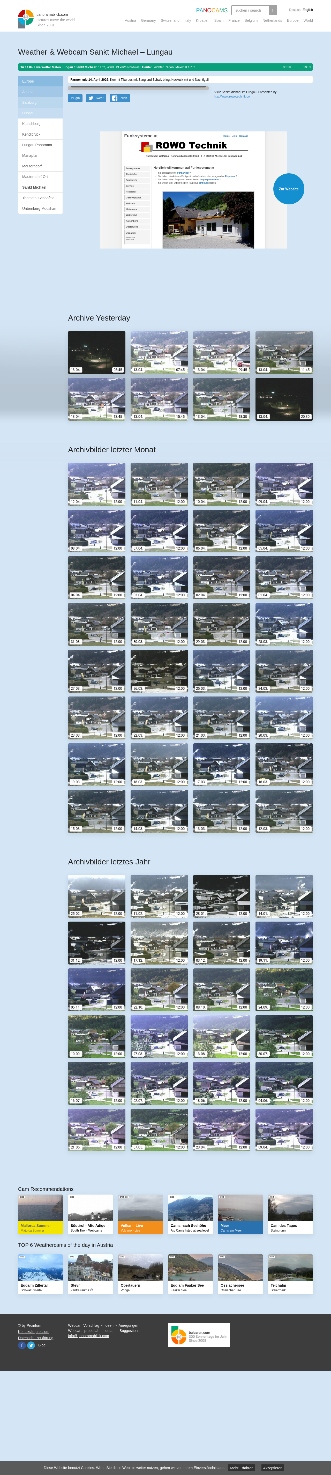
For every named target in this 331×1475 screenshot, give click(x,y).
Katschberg (31, 124)
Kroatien (202, 20)
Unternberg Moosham (39, 208)
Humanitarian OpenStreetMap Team (293, 177)
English (308, 10)
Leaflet (231, 177)
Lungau (28, 113)
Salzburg (29, 102)
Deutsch (294, 10)
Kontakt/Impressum (33, 1433)
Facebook (22, 1446)
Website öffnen (184, 290)
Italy (187, 20)
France (234, 20)
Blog (42, 1446)
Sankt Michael (34, 187)
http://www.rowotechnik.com (233, 189)
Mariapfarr (30, 155)
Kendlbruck (31, 134)
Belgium (251, 20)
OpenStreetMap (247, 177)
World (308, 20)
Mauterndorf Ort (35, 177)
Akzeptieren (272, 1468)
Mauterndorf (32, 166)
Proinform (34, 1427)
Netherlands (272, 20)
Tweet (99, 199)
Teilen (123, 199)
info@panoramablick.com (88, 1437)
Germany (148, 20)
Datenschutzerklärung (35, 1439)
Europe (293, 20)
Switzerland (170, 20)
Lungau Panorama (37, 145)
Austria (130, 20)
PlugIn (75, 199)
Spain (219, 20)
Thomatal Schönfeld (38, 198)
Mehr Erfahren (241, 1468)
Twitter (31, 1446)
